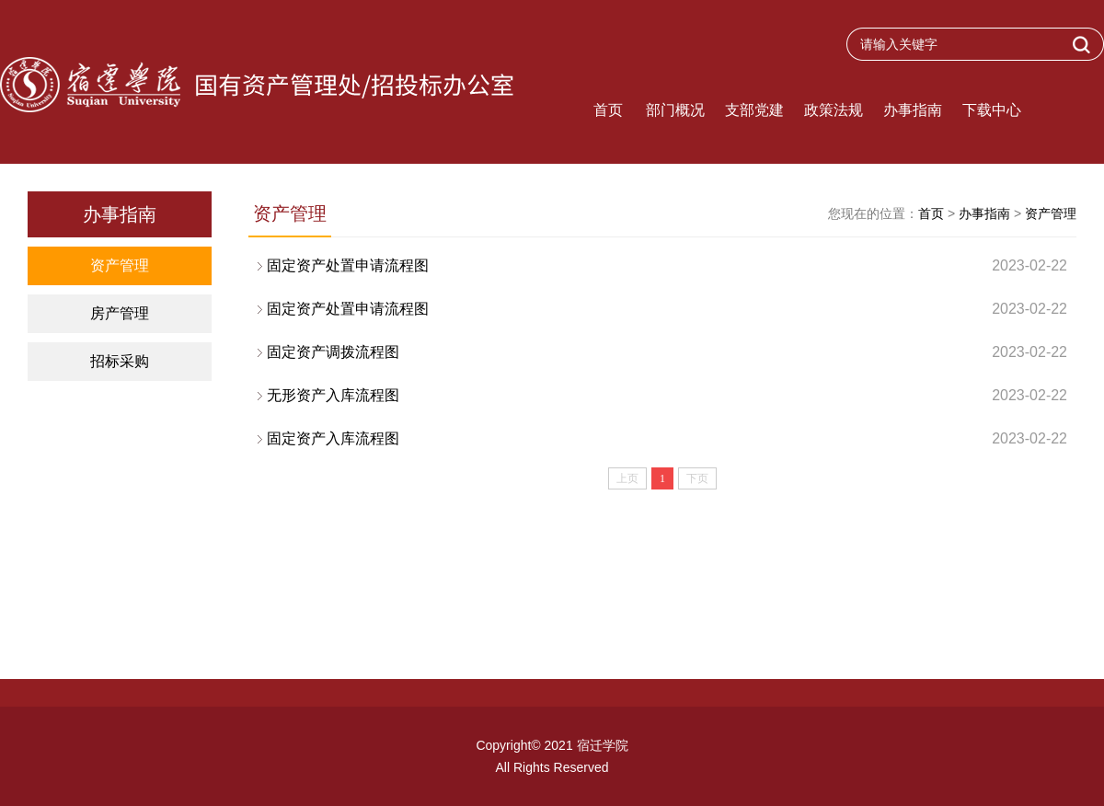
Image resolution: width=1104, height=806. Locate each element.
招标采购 (119, 361)
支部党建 (754, 110)
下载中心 (991, 110)
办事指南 (912, 110)
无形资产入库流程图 (667, 395)
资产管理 (119, 265)
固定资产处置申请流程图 (667, 266)
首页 (608, 110)
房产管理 (119, 313)
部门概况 (675, 110)
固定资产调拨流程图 (667, 352)
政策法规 (833, 110)
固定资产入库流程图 (667, 439)
